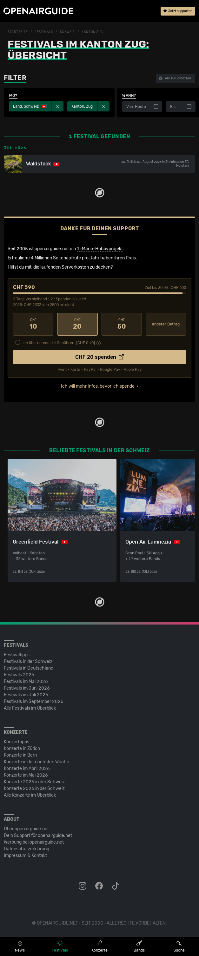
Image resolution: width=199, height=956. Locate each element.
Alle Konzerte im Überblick (30, 795)
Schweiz (67, 32)
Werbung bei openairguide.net (34, 842)
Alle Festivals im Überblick (30, 708)
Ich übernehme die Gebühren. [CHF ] (59, 343)
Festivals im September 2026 (33, 701)
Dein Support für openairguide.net (38, 835)
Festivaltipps (17, 655)
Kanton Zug (92, 32)
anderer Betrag (166, 324)
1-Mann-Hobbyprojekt (100, 248)
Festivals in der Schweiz (28, 661)
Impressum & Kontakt (25, 855)
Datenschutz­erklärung (26, 849)
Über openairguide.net (26, 829)
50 (122, 324)
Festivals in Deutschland (28, 668)
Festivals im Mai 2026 (26, 681)
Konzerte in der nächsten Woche (36, 762)
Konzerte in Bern (20, 755)
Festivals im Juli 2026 (26, 695)
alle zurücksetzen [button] (175, 78)
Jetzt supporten (177, 11)
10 (33, 324)
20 (77, 324)
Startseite (18, 32)
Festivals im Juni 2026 (27, 688)
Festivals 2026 (19, 675)
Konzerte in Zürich (22, 748)
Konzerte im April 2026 (27, 768)
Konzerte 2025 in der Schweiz (34, 782)
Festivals (44, 32)
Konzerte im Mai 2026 (26, 775)
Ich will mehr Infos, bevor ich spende (98, 386)
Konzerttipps (16, 742)
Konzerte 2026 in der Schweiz (34, 788)
